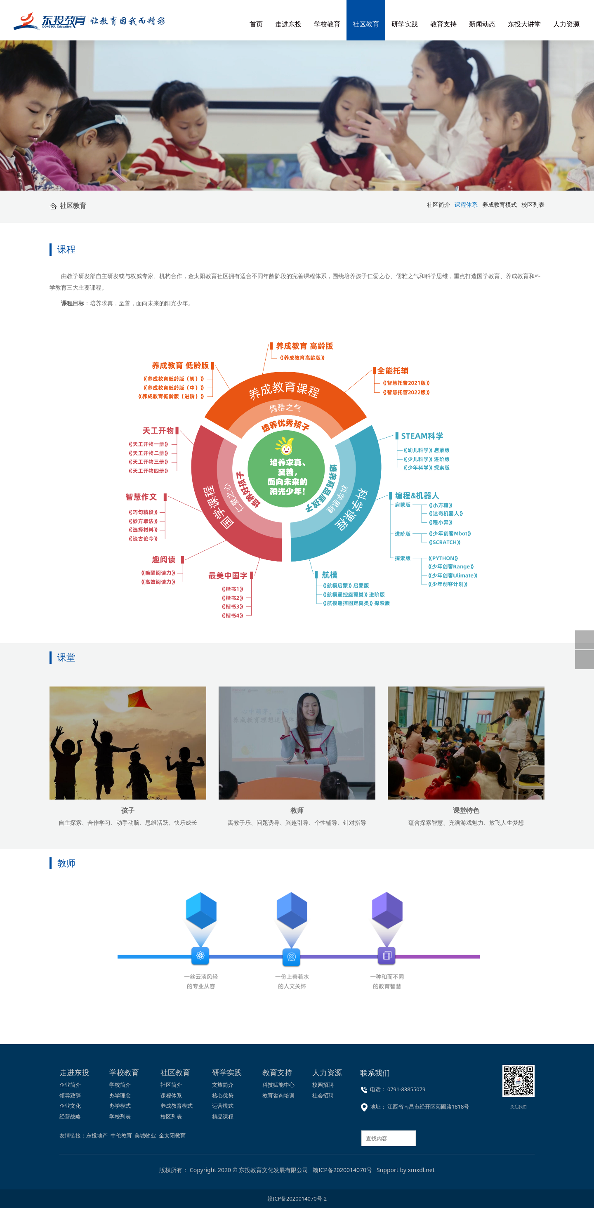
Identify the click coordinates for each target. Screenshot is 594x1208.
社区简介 (171, 1084)
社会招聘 (323, 1095)
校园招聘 (323, 1084)
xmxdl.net (421, 1170)
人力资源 (566, 23)
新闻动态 (482, 23)
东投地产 (97, 1135)
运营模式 (222, 1105)
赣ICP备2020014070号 (342, 1170)
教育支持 (443, 23)
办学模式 (120, 1105)
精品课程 (222, 1116)
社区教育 (366, 23)
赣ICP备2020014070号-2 (297, 1198)
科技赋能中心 (278, 1084)
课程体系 (171, 1095)
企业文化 (70, 1105)
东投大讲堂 (524, 23)
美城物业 (145, 1135)
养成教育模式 (499, 204)
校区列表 (532, 204)
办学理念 (120, 1095)
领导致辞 (70, 1095)
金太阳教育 (172, 1135)
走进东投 (288, 23)
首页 (256, 23)
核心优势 (222, 1095)
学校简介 (120, 1084)
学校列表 (120, 1116)
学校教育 (327, 23)
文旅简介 (222, 1084)
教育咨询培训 (278, 1095)
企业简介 (70, 1084)
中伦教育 (121, 1135)
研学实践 (404, 23)
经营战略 (70, 1116)
